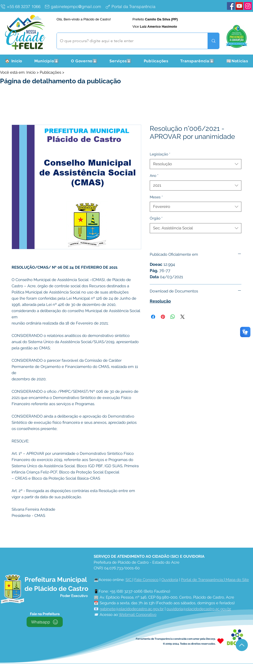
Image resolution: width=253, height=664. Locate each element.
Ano (154, 175)
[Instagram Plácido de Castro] (248, 6)
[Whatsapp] (45, 622)
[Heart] (220, 640)
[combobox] (195, 164)
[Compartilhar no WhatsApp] (173, 317)
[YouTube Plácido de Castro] (239, 6)
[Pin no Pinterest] (163, 317)
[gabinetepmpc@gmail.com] (73, 6)
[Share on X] (182, 317)
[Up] (242, 645)
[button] (46, 61)
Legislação (160, 154)
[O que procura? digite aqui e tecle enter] (128, 41)
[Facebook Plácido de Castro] (231, 6)
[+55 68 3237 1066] (21, 6)
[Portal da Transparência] (134, 6)
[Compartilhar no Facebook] (153, 317)
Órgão (156, 218)
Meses (156, 197)
